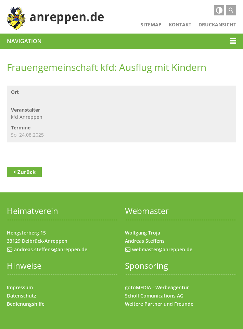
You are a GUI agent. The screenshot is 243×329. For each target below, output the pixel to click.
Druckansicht (217, 24)
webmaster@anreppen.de (162, 249)
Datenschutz (21, 295)
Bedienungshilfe (25, 304)
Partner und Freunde (168, 304)
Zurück (26, 171)
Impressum (20, 287)
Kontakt (180, 24)
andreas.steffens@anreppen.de (50, 249)
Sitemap (151, 24)
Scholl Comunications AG (154, 295)
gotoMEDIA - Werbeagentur (157, 287)
